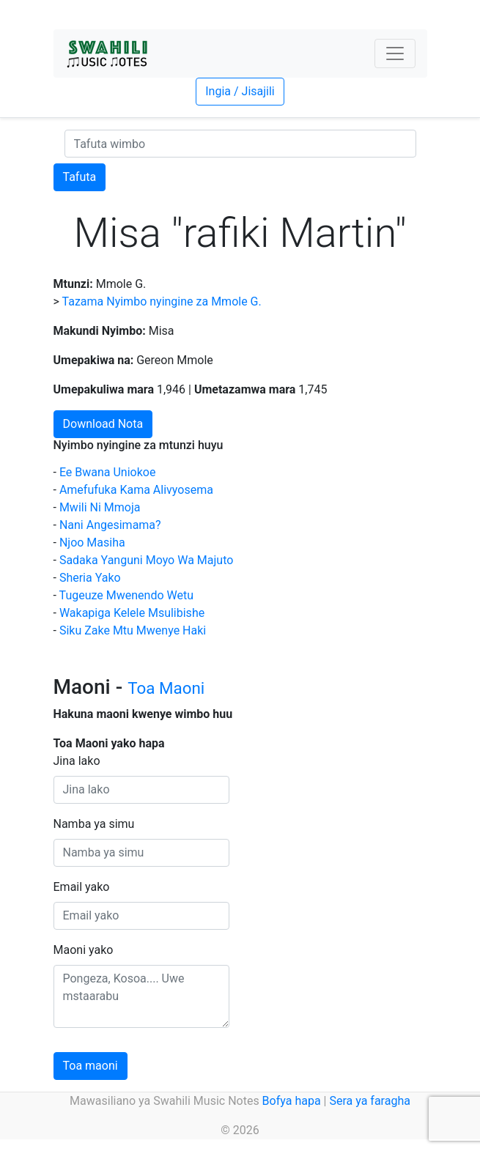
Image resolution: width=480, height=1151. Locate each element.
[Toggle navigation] (395, 53)
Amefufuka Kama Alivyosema (136, 490)
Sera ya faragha (369, 1101)
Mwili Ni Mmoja (100, 507)
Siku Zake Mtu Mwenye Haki (132, 630)
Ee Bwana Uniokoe (107, 472)
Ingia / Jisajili (239, 91)
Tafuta (80, 177)
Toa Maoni (166, 687)
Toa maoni (90, 1066)
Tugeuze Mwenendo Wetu (126, 595)
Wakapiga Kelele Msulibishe (131, 613)
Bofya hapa (291, 1101)
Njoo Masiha (92, 542)
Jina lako (76, 761)
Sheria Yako (90, 578)
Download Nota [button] (103, 424)
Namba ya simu (94, 824)
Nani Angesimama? (110, 525)
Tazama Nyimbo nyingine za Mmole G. (162, 301)
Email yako (81, 887)
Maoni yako (83, 950)
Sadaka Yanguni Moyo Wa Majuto (146, 560)
